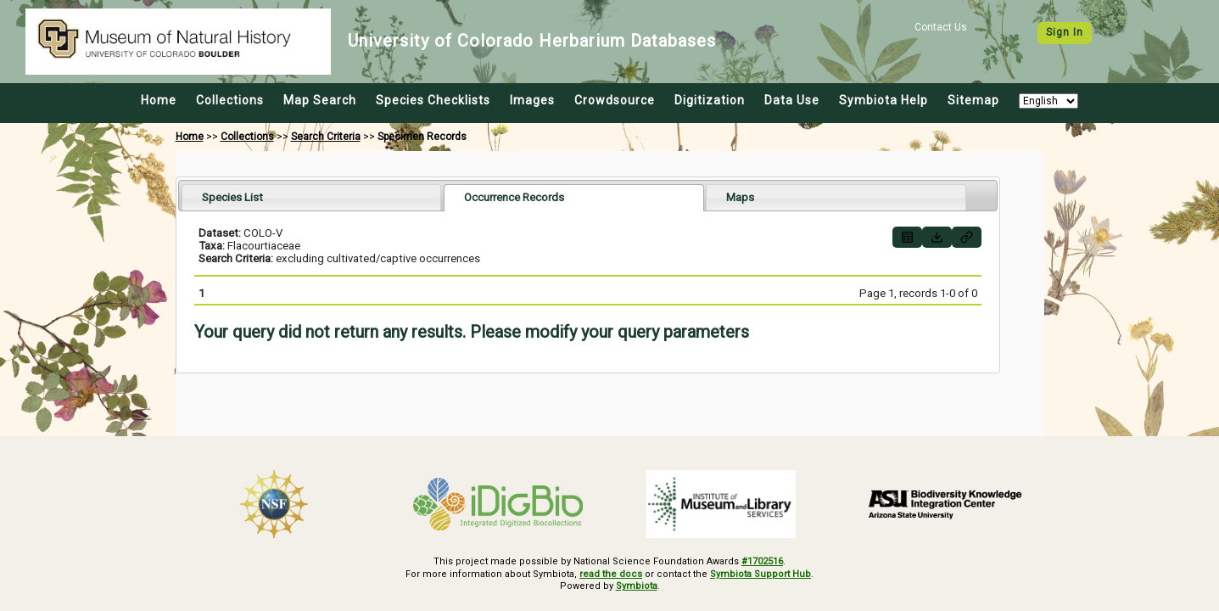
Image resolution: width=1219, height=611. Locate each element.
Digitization (709, 100)
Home (158, 100)
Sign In (1064, 32)
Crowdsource (614, 100)
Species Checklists (433, 100)
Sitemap (973, 100)
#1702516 (762, 561)
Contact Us (940, 27)
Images (532, 100)
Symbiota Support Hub (760, 574)
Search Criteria (326, 137)
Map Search (319, 100)
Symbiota (636, 585)
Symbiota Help (883, 100)
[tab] (312, 197)
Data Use (791, 100)
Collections (230, 100)
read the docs (610, 574)
